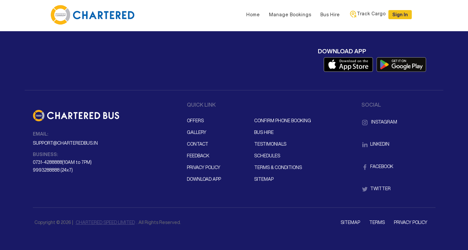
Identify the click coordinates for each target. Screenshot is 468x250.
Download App (204, 179)
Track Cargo (367, 14)
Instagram (379, 122)
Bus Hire (330, 14)
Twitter (376, 188)
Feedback (198, 155)
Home (253, 14)
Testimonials (270, 144)
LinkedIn (375, 144)
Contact (197, 144)
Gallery (196, 132)
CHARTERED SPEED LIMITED (105, 222)
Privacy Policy (203, 167)
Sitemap (264, 179)
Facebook (377, 166)
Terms (377, 222)
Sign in (400, 14)
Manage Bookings (290, 14)
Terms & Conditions (278, 167)
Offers (195, 120)
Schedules (267, 155)
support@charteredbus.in (65, 143)
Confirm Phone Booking (282, 120)
